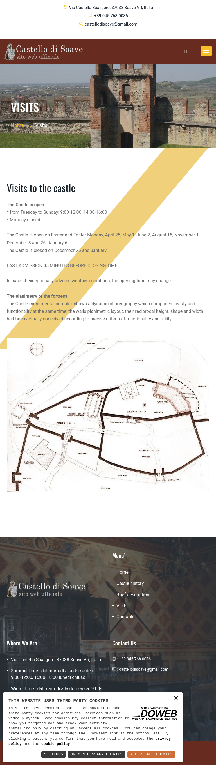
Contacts (125, 616)
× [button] (176, 698)
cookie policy (55, 743)
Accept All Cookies (151, 754)
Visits (122, 605)
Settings (53, 754)
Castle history (130, 583)
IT (186, 51)
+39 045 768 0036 (111, 15)
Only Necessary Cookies (97, 754)
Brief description (132, 594)
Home (17, 125)
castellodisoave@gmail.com (111, 24)
